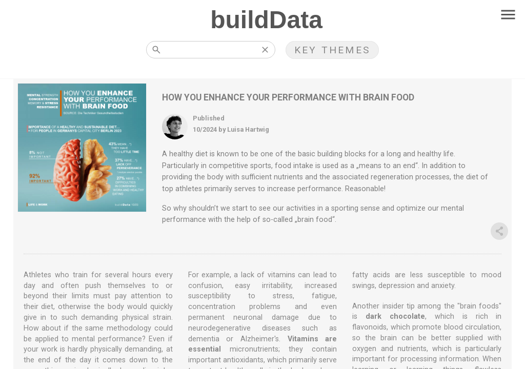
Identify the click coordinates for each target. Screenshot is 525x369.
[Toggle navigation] (508, 16)
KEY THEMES (332, 50)
